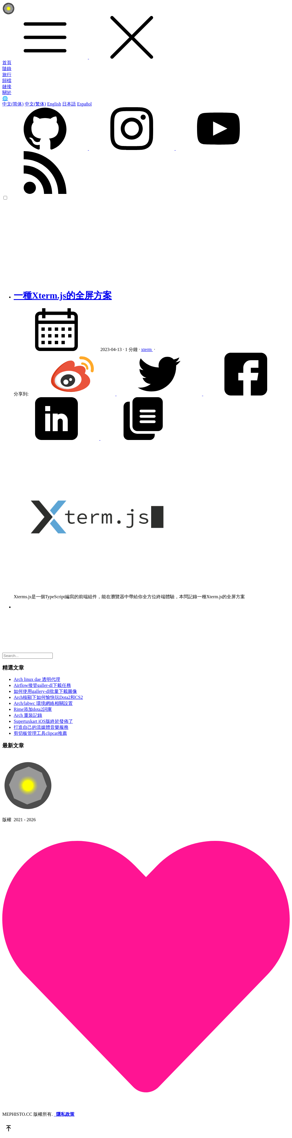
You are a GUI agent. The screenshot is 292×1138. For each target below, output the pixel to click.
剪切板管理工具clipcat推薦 (40, 733)
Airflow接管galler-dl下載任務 (42, 685)
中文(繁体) (35, 104)
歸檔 (6, 80)
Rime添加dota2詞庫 (33, 709)
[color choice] (5, 198)
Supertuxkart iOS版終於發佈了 (43, 721)
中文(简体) (13, 104)
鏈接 (6, 86)
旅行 (6, 74)
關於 (6, 92)
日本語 (69, 104)
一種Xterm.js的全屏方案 (63, 295)
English (54, 104)
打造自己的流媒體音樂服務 (41, 727)
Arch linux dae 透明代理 (37, 679)
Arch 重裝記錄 (28, 715)
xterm (147, 349)
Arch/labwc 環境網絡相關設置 (43, 703)
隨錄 (6, 68)
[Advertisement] (146, 243)
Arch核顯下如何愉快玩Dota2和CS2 (48, 697)
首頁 (6, 62)
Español (84, 104)
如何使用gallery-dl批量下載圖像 (45, 691)
